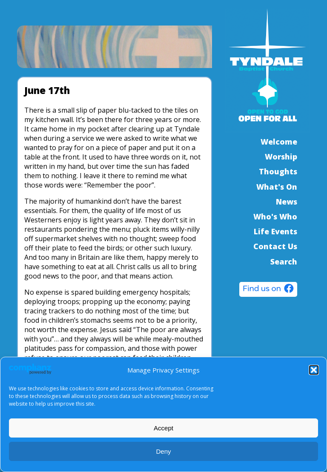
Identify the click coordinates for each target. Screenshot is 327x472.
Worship (281, 156)
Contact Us (275, 246)
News (286, 201)
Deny (163, 451)
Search (283, 261)
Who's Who (275, 216)
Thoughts (278, 171)
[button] (314, 370)
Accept (163, 428)
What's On (276, 187)
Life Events (275, 231)
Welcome (279, 141)
